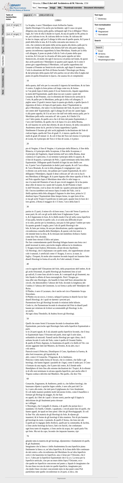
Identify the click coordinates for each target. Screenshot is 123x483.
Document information (94, 8)
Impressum (61, 478)
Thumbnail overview (73, 8)
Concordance (3, 81)
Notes (3, 70)
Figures (3, 50)
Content (3, 40)
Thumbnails (3, 30)
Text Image (43, 8)
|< (29, 15)
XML (60, 8)
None (3, 92)
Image (52, 8)
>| (52, 15)
